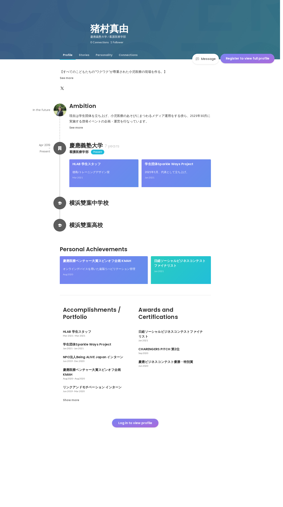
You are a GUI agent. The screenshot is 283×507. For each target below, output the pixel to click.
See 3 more (180, 322)
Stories (84, 55)
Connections (128, 55)
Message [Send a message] (205, 59)
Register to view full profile (247, 58)
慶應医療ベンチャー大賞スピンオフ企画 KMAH (97, 274)
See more (66, 78)
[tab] (68, 55)
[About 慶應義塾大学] (59, 148)
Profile (67, 55)
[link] (104, 178)
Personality (104, 55)
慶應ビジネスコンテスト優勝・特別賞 (80, 318)
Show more (71, 454)
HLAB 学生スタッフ (86, 164)
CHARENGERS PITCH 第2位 (125, 318)
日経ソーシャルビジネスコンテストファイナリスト (180, 276)
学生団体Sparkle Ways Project (169, 164)
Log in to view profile (135, 477)
